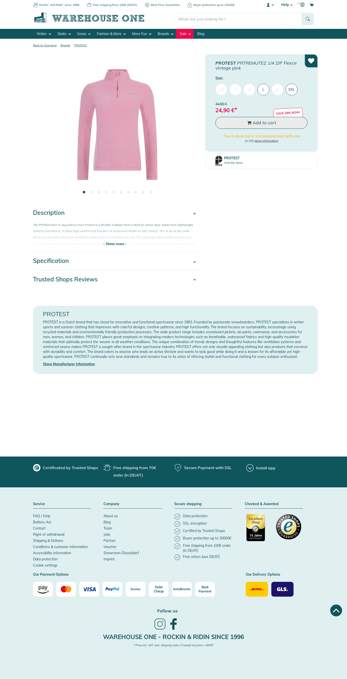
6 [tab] (121, 192)
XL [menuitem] (278, 89)
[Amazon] (43, 589)
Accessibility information (52, 553)
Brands (165, 33)
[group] (65, 467)
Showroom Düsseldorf (121, 553)
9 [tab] (143, 192)
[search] (238, 17)
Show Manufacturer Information (69, 364)
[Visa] (89, 589)
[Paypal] (112, 589)
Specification (51, 260)
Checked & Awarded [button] (262, 504)
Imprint (109, 559)
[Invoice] (135, 589)
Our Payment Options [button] (51, 574)
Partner (110, 540)
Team (108, 528)
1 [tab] (84, 192)
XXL (291, 89)
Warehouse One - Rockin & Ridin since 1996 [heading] (173, 636)
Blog (200, 33)
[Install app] (261, 468)
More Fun (141, 33)
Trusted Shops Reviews (65, 279)
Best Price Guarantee (165, 5)
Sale (185, 33)
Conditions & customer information (60, 546)
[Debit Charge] (159, 589)
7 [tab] (128, 192)
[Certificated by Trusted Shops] (259, 530)
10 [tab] (150, 192)
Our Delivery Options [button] (263, 574)
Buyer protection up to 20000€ (214, 5)
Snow (83, 33)
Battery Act (42, 522)
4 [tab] (106, 192)
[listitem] (203, 516)
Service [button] (39, 504)
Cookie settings (45, 565)
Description (49, 212)
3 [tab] (98, 192)
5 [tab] (113, 192)
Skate (64, 33)
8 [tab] (135, 192)
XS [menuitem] (221, 89)
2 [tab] (91, 192)
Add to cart (261, 122)
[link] (160, 628)
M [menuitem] (249, 89)
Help (287, 4)
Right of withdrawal (48, 534)
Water (44, 33)
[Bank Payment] (205, 589)
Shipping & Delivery (48, 540)
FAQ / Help (41, 516)
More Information (266, 140)
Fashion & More (111, 33)
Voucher (110, 546)
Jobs (107, 534)
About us (111, 516)
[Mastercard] (66, 589)
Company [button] (112, 504)
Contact (39, 528)
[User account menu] (270, 4)
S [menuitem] (235, 89)
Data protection (45, 559)
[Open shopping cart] (311, 4)
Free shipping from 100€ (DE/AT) (115, 5)
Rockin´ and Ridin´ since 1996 (59, 5)
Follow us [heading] (167, 610)
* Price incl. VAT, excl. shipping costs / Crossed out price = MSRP (173, 645)
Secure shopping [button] (188, 504)
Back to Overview (45, 45)
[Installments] (182, 589)
